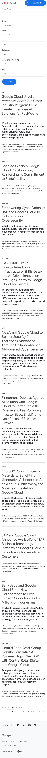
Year (4, 31)
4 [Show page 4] (23, 712)
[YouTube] (29, 725)
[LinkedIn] (35, 725)
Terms (12, 741)
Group (4, 40)
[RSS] (12, 725)
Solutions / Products (10, 60)
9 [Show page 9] (36, 712)
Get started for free (35, 3)
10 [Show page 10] (39, 712)
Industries (6, 50)
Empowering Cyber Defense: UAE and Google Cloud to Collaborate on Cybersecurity (23, 214)
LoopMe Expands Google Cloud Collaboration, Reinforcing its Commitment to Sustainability (23, 172)
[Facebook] (18, 725)
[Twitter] (23, 725)
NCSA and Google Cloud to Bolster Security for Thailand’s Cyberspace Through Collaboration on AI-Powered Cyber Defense (22, 340)
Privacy (4, 741)
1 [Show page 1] (15, 712)
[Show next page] (43, 712)
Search (5, 21)
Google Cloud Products (9, 745)
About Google (22, 741)
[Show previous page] (12, 712)
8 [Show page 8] (33, 712)
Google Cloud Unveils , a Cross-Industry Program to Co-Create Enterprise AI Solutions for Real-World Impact (22, 107)
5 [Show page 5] (26, 712)
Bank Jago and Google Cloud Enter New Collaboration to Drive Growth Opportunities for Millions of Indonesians (21, 593)
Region (5, 69)
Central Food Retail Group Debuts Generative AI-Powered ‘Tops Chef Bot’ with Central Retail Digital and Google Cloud (21, 656)
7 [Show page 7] (31, 712)
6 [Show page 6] (28, 712)
